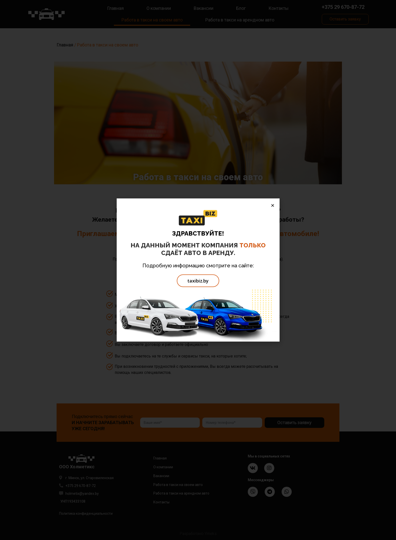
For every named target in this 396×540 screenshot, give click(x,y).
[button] (198, 280)
